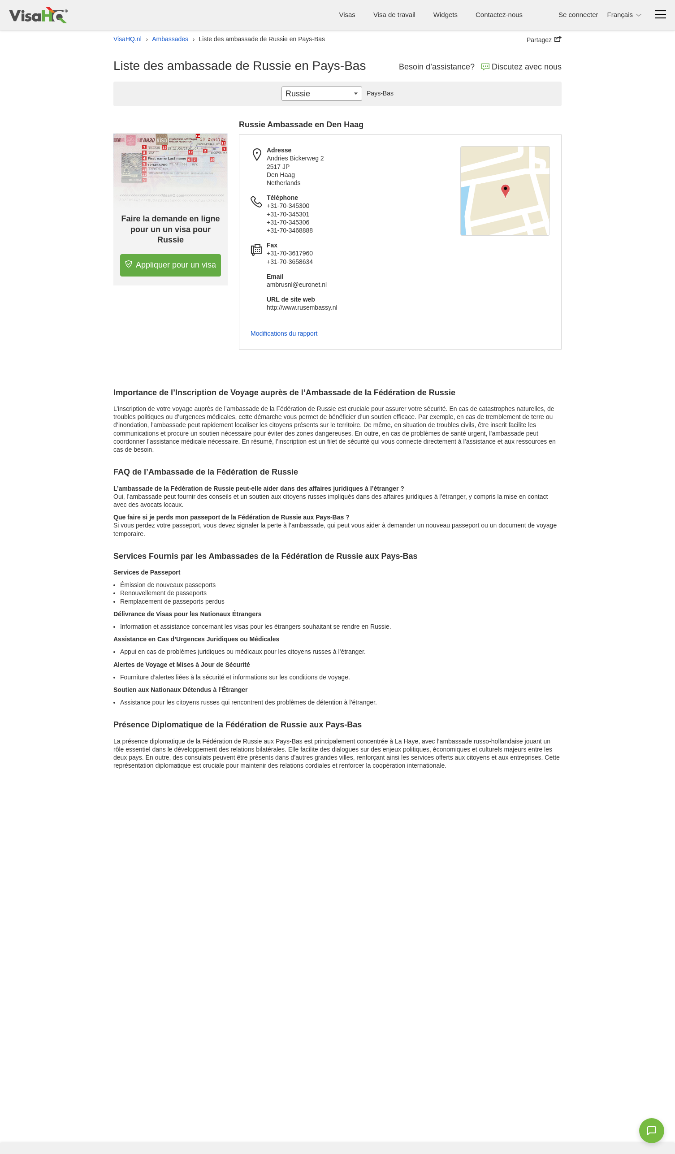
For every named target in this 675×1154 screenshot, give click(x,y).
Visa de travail (394, 14)
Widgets (445, 14)
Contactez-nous (499, 14)
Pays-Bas (378, 93)
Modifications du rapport (284, 333)
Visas (347, 14)
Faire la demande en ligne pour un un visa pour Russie (170, 229)
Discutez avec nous (521, 66)
